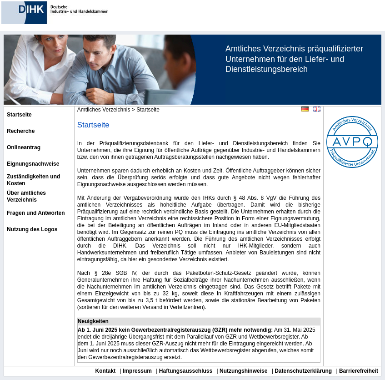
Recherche (21, 131)
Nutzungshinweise (243, 371)
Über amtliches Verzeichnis (26, 196)
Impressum (137, 371)
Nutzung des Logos (32, 229)
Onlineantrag (23, 147)
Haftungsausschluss (185, 371)
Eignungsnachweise (33, 164)
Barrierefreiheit (358, 371)
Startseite (19, 114)
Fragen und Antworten (36, 213)
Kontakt (105, 371)
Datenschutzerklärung (303, 371)
